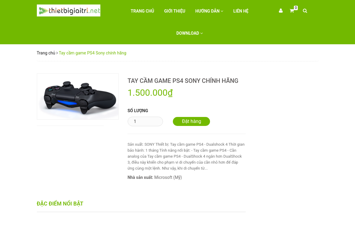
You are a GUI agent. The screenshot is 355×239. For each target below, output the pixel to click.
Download (189, 33)
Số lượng (138, 110)
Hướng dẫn (209, 11)
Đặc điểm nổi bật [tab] (60, 203)
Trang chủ (142, 11)
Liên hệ (241, 11)
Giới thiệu (174, 11)
